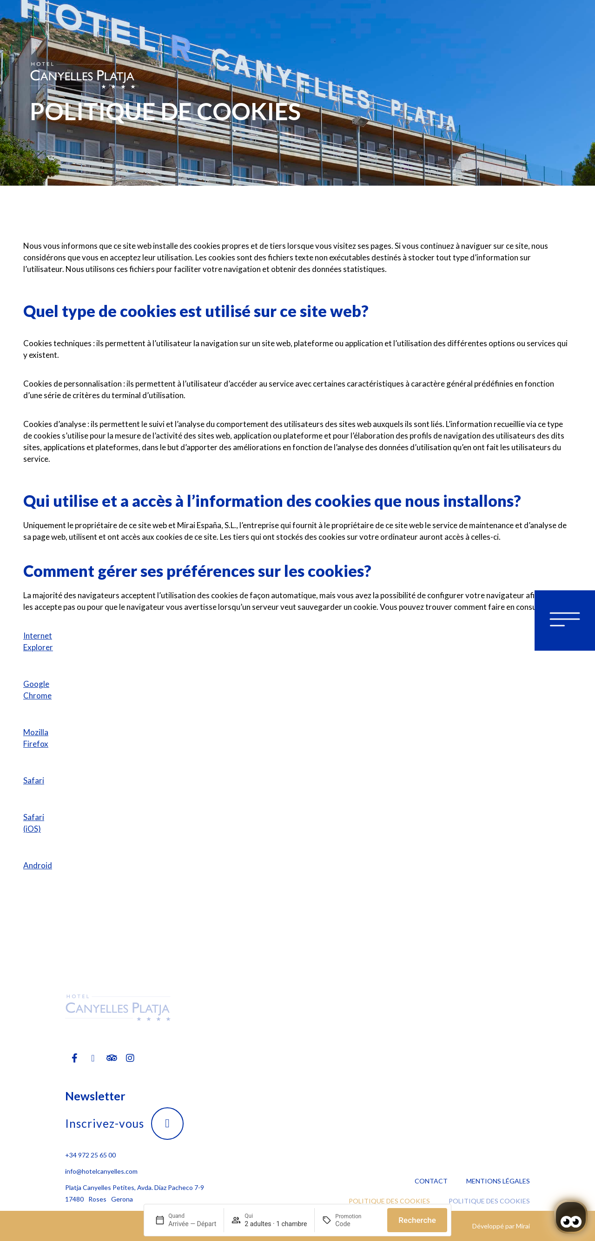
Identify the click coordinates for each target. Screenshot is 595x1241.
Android (37, 865)
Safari (33, 780)
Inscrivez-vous (104, 1123)
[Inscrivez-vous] (167, 1123)
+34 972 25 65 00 (90, 1155)
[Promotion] (357, 1224)
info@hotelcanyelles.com (101, 1171)
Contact (431, 1181)
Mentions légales (498, 1181)
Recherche (417, 1220)
